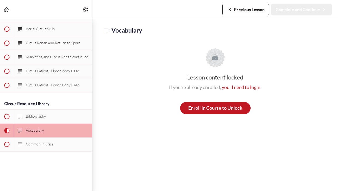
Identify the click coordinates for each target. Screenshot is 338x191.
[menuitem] (85, 9)
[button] (6, 9)
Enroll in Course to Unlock (215, 108)
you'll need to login (241, 87)
